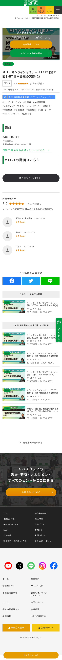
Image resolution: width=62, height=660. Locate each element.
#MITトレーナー (45, 109)
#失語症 (27, 102)
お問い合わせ (40, 535)
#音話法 (47, 106)
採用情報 (6, 616)
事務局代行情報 (10, 592)
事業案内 (35, 578)
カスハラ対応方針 (39, 616)
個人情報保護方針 (11, 609)
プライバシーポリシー (44, 541)
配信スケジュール (10, 524)
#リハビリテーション (11, 102)
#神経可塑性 (39, 102)
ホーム (5, 578)
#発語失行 (31, 109)
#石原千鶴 (27, 113)
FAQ (5, 529)
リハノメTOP (37, 585)
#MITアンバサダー (11, 113)
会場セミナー (8, 585)
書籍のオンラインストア (39, 594)
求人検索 (39, 519)
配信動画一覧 (41, 513)
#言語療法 (7, 109)
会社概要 (35, 609)
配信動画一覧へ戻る (31, 442)
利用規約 (7, 535)
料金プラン (39, 524)
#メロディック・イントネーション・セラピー (21, 106)
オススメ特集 (9, 519)
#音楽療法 (19, 109)
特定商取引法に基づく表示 (15, 541)
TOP (5, 513)
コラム (5, 602)
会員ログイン (46, 627)
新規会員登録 (16, 627)
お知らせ (38, 529)
